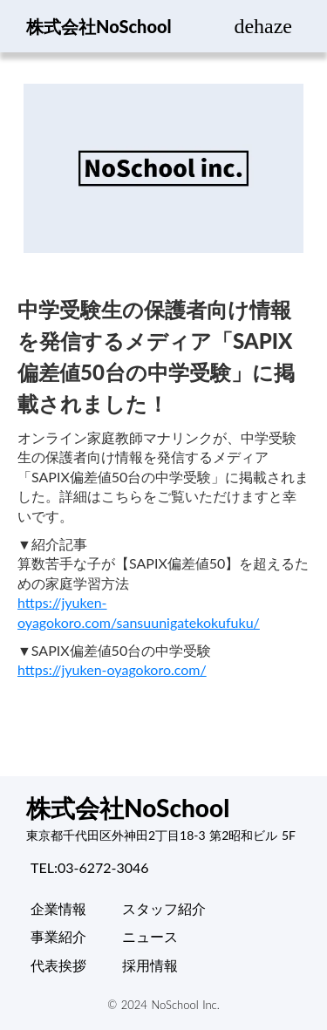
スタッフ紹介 (164, 908)
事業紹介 (58, 936)
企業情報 (58, 908)
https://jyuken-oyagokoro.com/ (112, 669)
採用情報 (150, 965)
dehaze (263, 26)
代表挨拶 (58, 965)
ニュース (150, 936)
